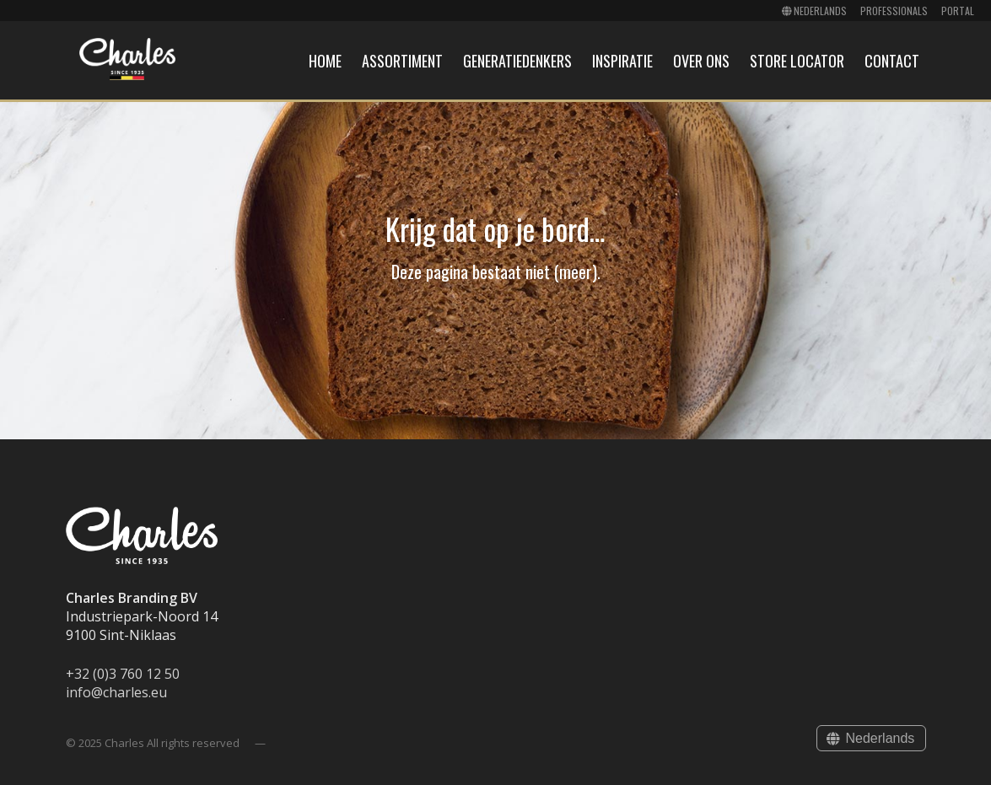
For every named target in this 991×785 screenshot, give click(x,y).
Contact (891, 61)
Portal (957, 10)
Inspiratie (622, 61)
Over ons (701, 61)
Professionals (894, 10)
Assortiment (402, 61)
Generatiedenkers (517, 61)
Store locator (797, 61)
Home (325, 61)
